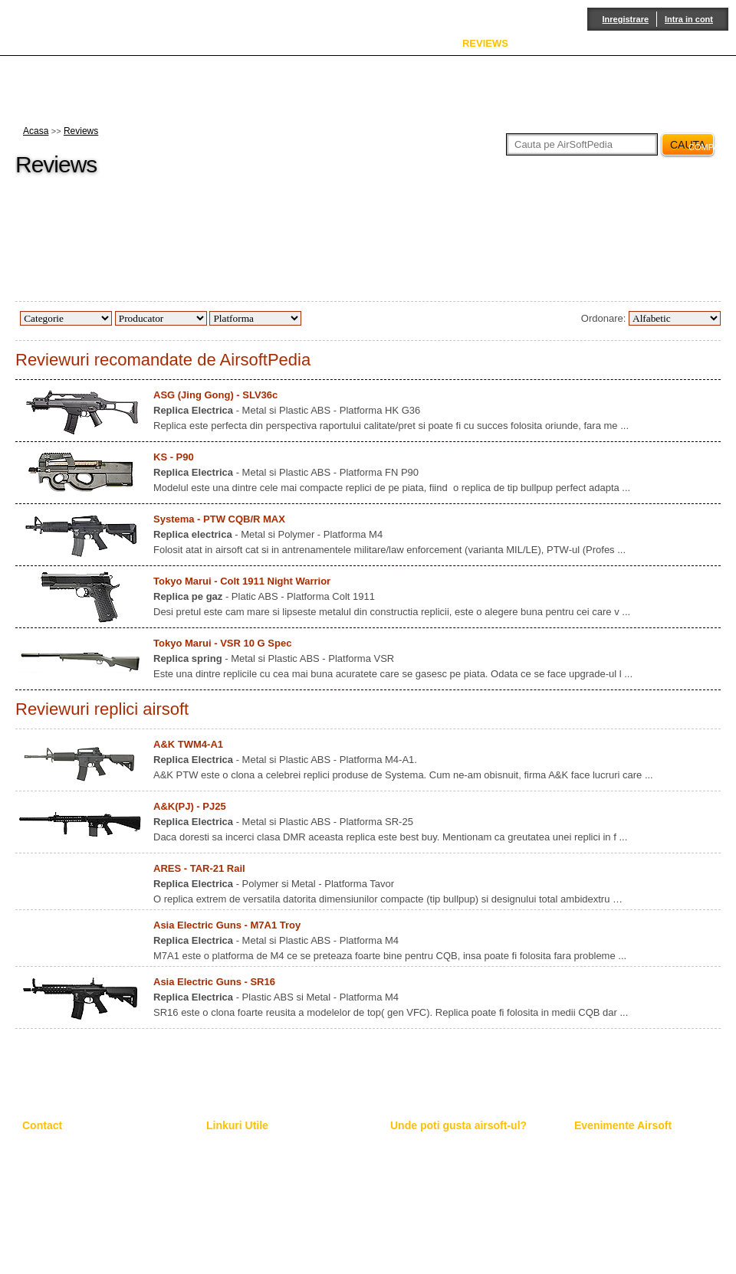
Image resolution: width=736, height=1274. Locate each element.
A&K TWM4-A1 (188, 744)
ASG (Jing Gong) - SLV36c (215, 395)
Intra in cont (689, 19)
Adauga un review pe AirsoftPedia (276, 1179)
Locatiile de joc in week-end (446, 1166)
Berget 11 (594, 1192)
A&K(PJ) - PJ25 (189, 806)
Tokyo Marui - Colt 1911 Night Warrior (241, 581)
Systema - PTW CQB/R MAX (219, 519)
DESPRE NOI (295, 43)
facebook (704, 224)
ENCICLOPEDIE (394, 43)
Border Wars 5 (603, 1166)
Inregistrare (626, 19)
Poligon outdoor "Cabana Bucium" (459, 1179)
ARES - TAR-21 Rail (199, 868)
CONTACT (704, 43)
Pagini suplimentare (246, 1153)
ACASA (216, 43)
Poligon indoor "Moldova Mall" (451, 1192)
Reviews (81, 131)
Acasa (35, 131)
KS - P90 (173, 457)
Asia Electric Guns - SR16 (214, 981)
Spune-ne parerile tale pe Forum (272, 1192)
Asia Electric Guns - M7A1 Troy (227, 925)
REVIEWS (485, 43)
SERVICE (561, 43)
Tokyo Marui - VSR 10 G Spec (222, 643)
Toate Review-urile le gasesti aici (273, 1166)
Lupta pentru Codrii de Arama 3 (638, 1179)
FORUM (631, 43)
